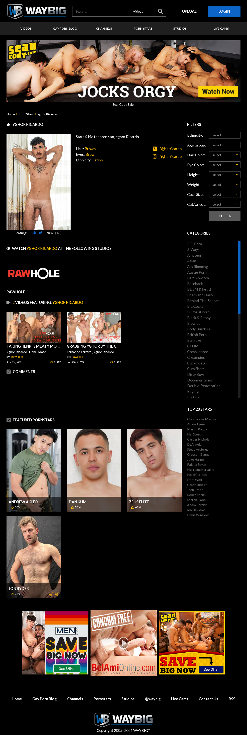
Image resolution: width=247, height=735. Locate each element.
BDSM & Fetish (199, 289)
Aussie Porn (197, 272)
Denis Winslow (198, 515)
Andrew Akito (23, 502)
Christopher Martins (202, 419)
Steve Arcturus (197, 449)
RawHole (17, 356)
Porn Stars (26, 114)
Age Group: (196, 145)
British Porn (197, 334)
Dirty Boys (196, 374)
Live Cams (179, 699)
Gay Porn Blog (44, 699)
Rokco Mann (196, 495)
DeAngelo (194, 444)
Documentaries (200, 380)
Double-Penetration (204, 385)
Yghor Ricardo (47, 114)
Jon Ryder (19, 588)
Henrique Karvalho (200, 469)
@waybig (153, 699)
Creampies (196, 357)
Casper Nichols (198, 439)
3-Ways (193, 249)
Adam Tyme (196, 424)
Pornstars (102, 699)
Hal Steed (194, 434)
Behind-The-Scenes (203, 300)
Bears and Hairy (200, 295)
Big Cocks (195, 306)
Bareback (195, 283)
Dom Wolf (194, 480)
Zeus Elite (139, 502)
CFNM (192, 346)
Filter (225, 216)
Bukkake (194, 340)
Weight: (194, 184)
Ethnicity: (195, 135)
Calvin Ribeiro (197, 485)
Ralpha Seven (196, 464)
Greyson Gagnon (199, 454)
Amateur (194, 255)
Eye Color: (195, 165)
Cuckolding (196, 363)
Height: (193, 175)
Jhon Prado (195, 490)
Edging (193, 391)
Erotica (193, 397)
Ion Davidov (196, 510)
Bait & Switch (198, 278)
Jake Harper (196, 459)
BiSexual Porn (198, 312)
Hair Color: (196, 155)
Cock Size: (195, 194)
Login (224, 11)
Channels (75, 699)
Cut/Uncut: (196, 204)
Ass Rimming (197, 266)
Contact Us (208, 699)
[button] (142, 11)
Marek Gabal (196, 500)
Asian (191, 261)
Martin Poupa (197, 429)
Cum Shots (196, 368)
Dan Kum (78, 502)
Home (11, 114)
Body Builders (198, 329)
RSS (232, 699)
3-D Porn (194, 243)
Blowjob (194, 323)
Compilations (198, 351)
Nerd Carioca (197, 474)
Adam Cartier (197, 505)
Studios (128, 699)
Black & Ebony (199, 317)
